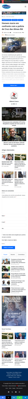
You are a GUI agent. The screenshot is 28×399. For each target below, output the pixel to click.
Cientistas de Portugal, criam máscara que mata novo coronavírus (18, 282)
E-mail (3, 222)
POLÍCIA (20, 20)
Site (3, 228)
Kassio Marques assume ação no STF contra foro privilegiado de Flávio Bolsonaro (18, 275)
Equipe (13, 388)
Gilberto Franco (7, 32)
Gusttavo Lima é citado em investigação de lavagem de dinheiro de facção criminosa (18, 268)
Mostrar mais (14, 85)
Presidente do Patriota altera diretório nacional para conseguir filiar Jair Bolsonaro (18, 261)
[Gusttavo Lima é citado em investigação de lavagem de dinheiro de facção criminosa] (6, 268)
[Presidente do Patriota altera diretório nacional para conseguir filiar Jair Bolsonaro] (6, 261)
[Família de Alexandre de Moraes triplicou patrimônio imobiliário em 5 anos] (20, 354)
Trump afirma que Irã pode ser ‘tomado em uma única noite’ (20, 342)
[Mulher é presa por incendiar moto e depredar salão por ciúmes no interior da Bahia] (20, 174)
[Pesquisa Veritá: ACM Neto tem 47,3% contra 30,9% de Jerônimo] (7, 157)
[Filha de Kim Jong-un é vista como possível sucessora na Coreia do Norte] (7, 174)
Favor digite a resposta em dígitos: (9, 240)
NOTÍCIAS (15, 20)
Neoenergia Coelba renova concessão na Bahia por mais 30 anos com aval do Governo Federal (20, 164)
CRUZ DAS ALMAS (10, 16)
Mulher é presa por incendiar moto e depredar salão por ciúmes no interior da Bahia (20, 182)
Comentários (21, 254)
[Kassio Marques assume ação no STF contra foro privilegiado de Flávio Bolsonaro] (6, 276)
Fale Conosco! (19, 388)
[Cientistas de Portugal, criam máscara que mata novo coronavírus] (6, 283)
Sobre (10, 388)
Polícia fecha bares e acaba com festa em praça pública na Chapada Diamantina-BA (18, 289)
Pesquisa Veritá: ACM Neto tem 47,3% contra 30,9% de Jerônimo (7, 163)
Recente (13, 254)
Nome (3, 215)
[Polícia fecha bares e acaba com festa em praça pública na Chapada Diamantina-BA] (6, 290)
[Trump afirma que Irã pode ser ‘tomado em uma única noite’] (20, 336)
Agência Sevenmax (22, 385)
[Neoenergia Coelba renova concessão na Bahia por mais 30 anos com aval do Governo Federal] (20, 157)
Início (3, 16)
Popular (5, 254)
